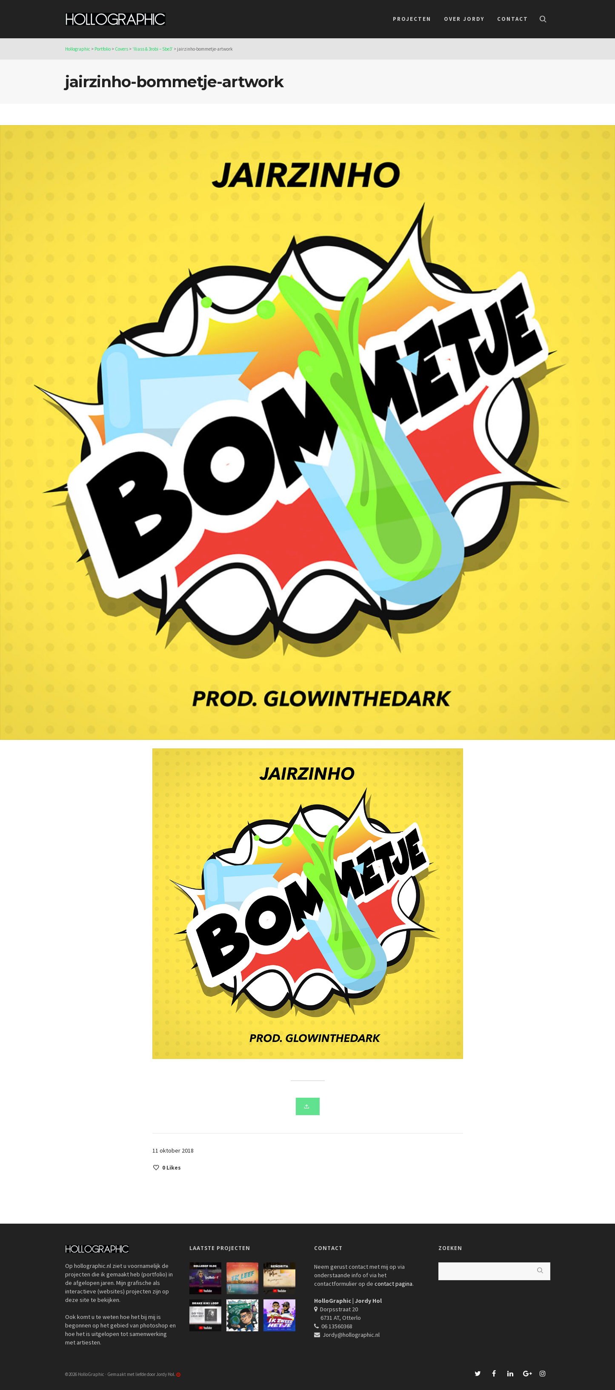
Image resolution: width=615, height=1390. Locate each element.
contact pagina (393, 1283)
